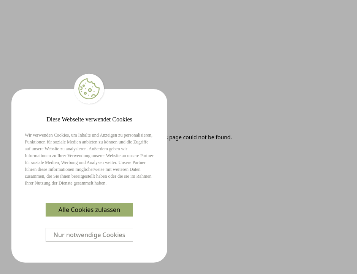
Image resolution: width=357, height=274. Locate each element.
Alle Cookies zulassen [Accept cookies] (89, 210)
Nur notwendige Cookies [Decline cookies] (89, 235)
